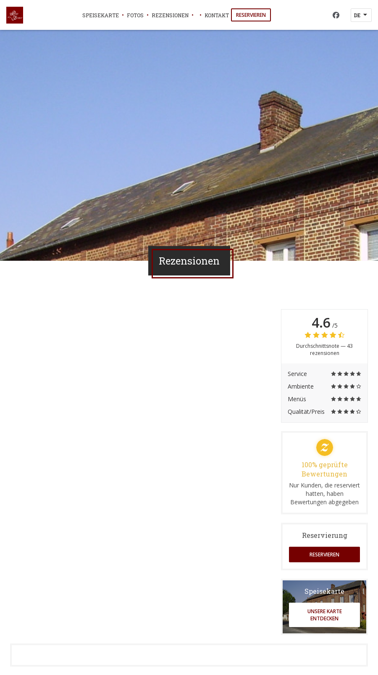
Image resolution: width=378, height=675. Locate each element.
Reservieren (251, 15)
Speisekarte (100, 15)
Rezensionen (170, 15)
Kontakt (217, 15)
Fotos (135, 15)
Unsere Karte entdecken (324, 615)
